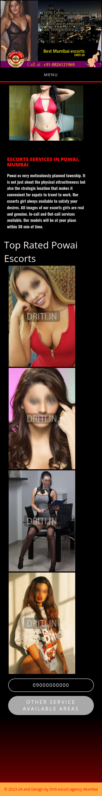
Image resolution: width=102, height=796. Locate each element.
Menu (51, 74)
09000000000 (51, 685)
